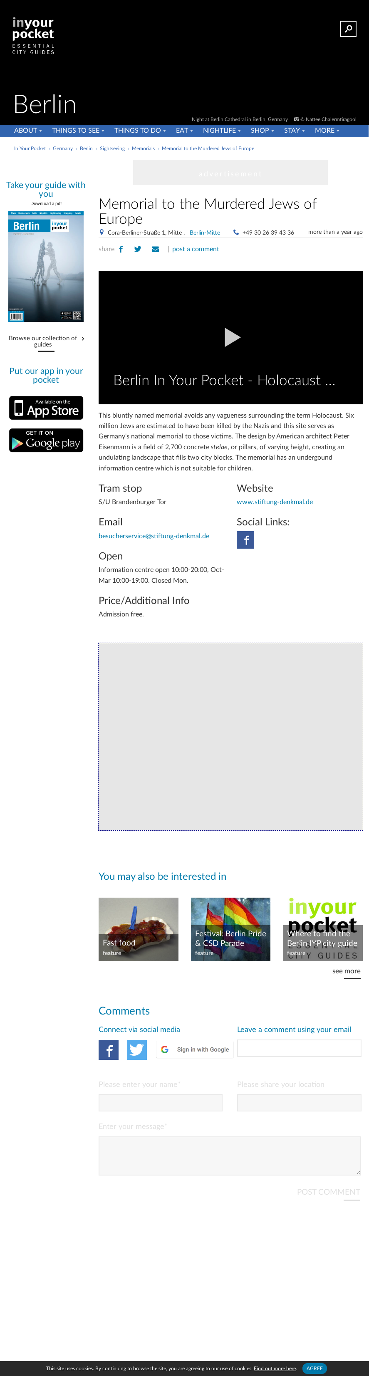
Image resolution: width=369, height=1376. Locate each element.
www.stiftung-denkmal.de (275, 502)
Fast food (119, 943)
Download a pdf (46, 203)
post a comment (195, 249)
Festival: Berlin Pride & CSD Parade (230, 939)
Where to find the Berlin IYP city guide (322, 939)
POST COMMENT (328, 1199)
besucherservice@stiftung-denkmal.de (154, 536)
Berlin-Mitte (205, 233)
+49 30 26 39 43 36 (268, 233)
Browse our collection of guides (43, 342)
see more (346, 971)
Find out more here (275, 1368)
